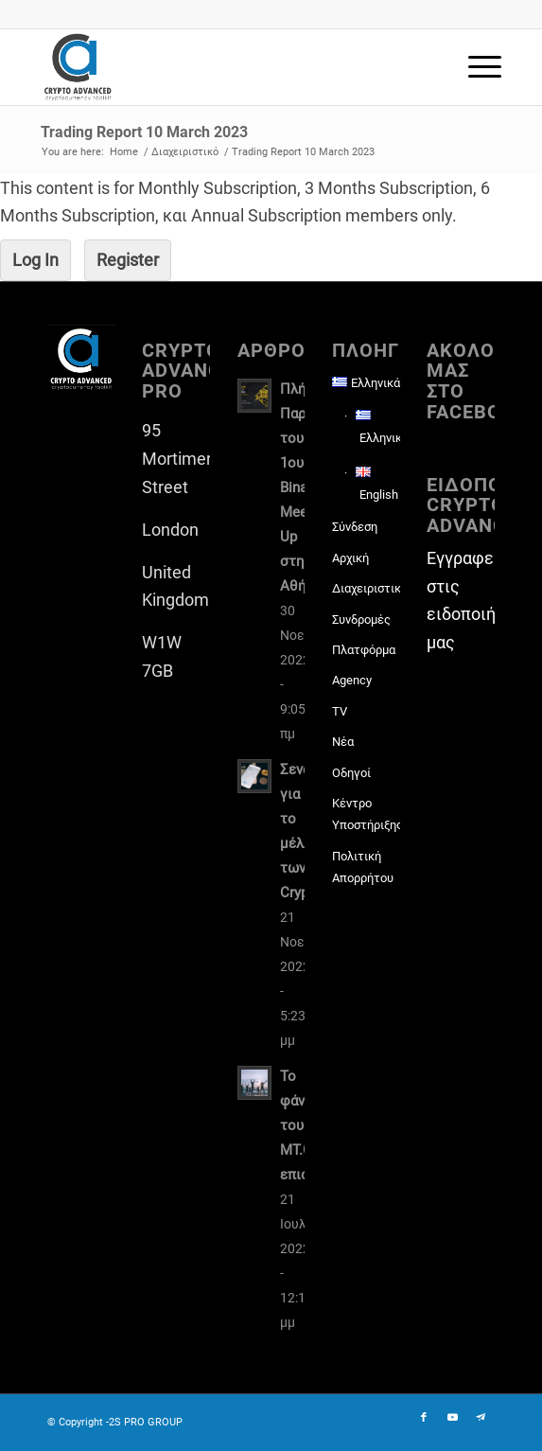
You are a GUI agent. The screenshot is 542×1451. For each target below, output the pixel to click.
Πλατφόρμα (363, 650)
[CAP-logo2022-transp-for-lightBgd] (225, 67)
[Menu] (475, 67)
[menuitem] (475, 67)
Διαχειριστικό (366, 588)
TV (339, 711)
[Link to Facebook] (424, 1418)
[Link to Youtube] (452, 1418)
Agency (352, 680)
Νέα (343, 741)
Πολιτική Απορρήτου (362, 867)
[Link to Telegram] (480, 1418)
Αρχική (350, 558)
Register (127, 260)
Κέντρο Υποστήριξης (366, 814)
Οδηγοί (351, 773)
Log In (35, 260)
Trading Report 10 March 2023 (144, 132)
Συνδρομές (361, 619)
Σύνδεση (354, 527)
